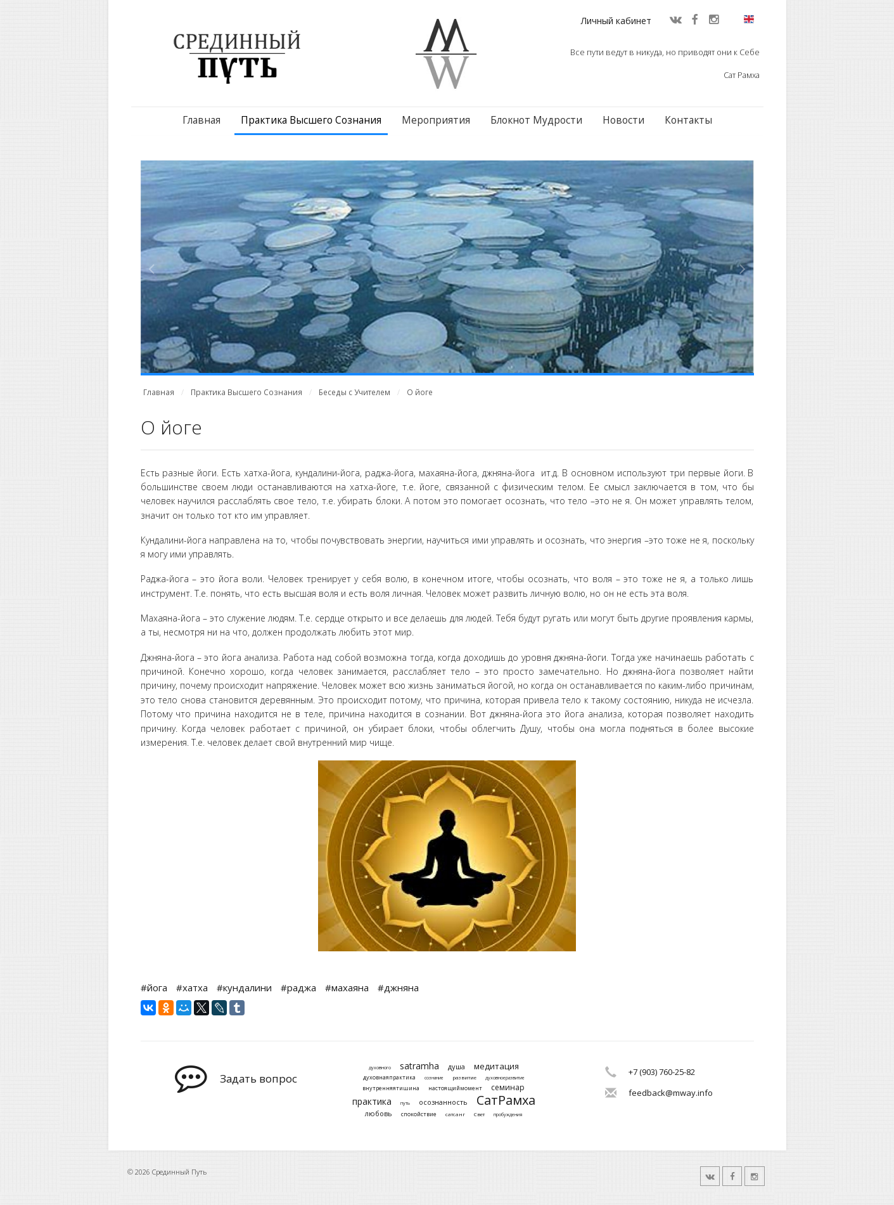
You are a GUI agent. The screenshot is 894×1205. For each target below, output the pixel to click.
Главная (201, 120)
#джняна (398, 987)
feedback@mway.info (671, 1092)
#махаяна (347, 987)
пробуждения (508, 1114)
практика (372, 1102)
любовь (378, 1113)
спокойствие (419, 1114)
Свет (479, 1114)
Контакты (688, 120)
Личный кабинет (616, 21)
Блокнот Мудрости (536, 120)
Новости (623, 120)
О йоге (420, 392)
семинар (508, 1087)
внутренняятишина (390, 1088)
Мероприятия (436, 120)
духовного (380, 1068)
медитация (496, 1067)
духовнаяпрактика (389, 1077)
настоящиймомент (455, 1088)
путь (405, 1103)
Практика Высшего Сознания (311, 120)
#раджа (298, 987)
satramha (419, 1066)
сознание (434, 1078)
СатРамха (505, 1100)
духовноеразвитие (505, 1078)
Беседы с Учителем (354, 392)
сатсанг (455, 1114)
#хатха (192, 987)
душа (456, 1066)
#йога (154, 987)
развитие (464, 1077)
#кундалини (244, 987)
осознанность (443, 1102)
